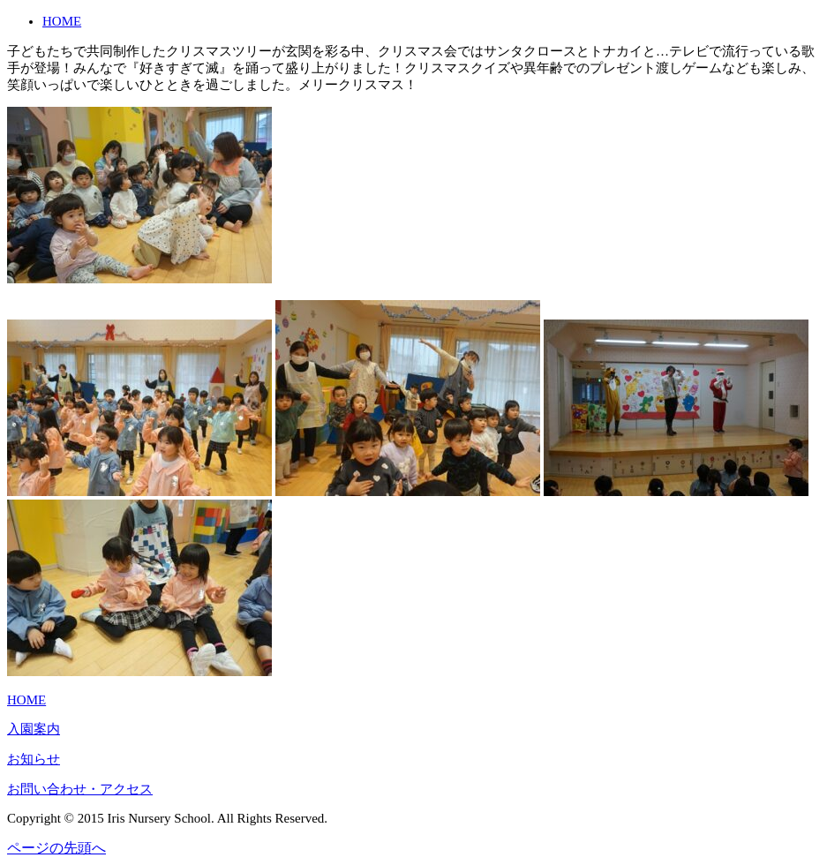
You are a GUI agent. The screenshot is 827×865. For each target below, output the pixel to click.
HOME (61, 21)
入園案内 (33, 729)
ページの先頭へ (56, 847)
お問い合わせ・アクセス (80, 789)
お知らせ (33, 759)
